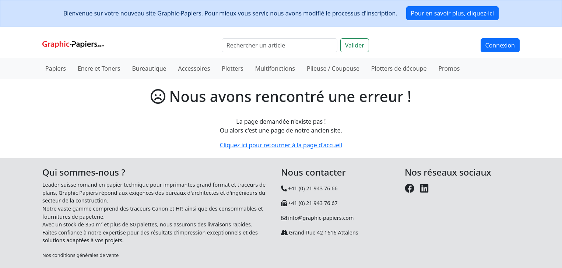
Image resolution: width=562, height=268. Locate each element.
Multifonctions (275, 68)
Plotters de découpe (399, 68)
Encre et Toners (99, 68)
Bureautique (149, 68)
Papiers (55, 68)
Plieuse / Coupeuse (333, 68)
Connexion (500, 45)
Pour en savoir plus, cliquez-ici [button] (452, 13)
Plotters (232, 68)
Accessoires (194, 68)
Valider (354, 45)
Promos (449, 68)
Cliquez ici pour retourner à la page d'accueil (281, 145)
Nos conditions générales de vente (80, 255)
